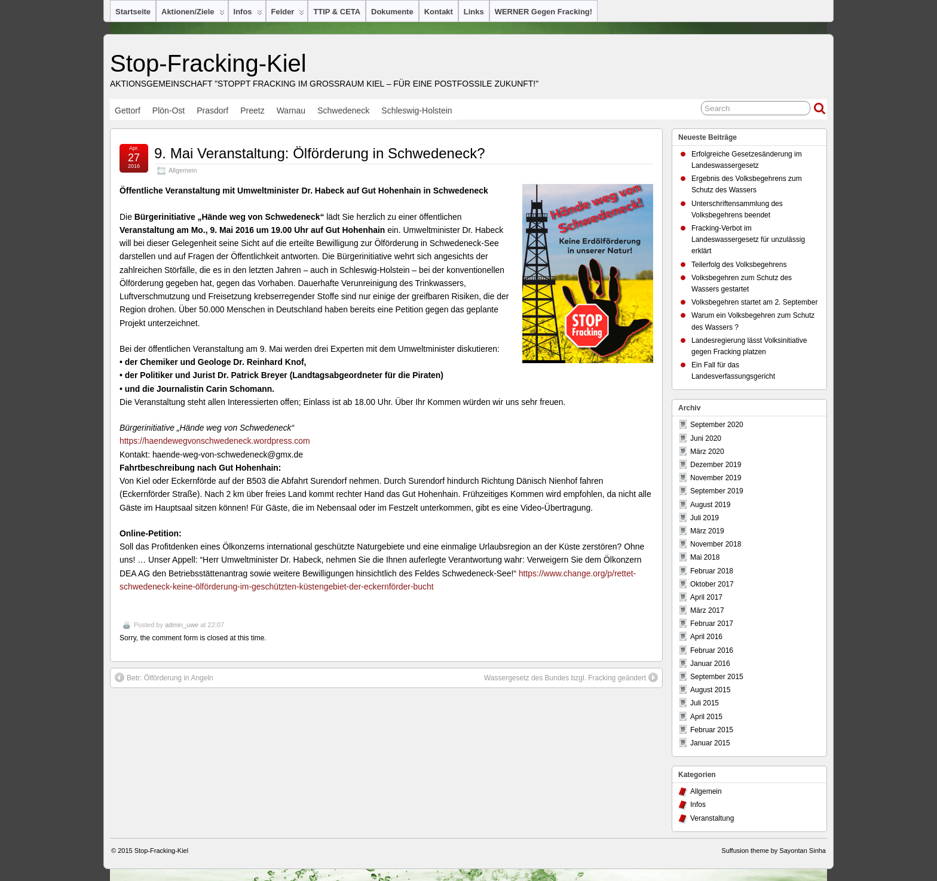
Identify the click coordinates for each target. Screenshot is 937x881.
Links (474, 11)
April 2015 (706, 717)
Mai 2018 (704, 557)
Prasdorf (212, 110)
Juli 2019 (704, 518)
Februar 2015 (711, 730)
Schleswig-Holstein (416, 110)
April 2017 (706, 597)
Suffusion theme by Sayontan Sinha (773, 850)
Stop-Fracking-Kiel (208, 63)
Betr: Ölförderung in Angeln (164, 677)
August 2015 (710, 690)
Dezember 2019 (715, 465)
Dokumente (392, 11)
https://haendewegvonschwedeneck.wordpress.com (215, 441)
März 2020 (707, 451)
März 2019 (707, 531)
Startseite (133, 11)
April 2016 (706, 637)
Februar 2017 (711, 623)
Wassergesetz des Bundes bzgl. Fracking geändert (571, 677)
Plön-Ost (168, 110)
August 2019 (710, 505)
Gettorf (127, 110)
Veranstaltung (712, 818)
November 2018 (715, 544)
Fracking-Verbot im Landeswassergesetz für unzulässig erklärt (748, 239)
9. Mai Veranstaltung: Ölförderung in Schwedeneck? (319, 153)
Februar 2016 (711, 650)
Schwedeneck (343, 110)
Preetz (252, 110)
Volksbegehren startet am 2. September (754, 302)
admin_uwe (181, 624)
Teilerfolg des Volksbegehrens (738, 264)
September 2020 (716, 424)
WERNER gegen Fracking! (543, 11)
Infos (248, 14)
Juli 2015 (704, 703)
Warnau (291, 110)
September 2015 (716, 677)
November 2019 (715, 478)
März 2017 (707, 610)
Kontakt (438, 11)
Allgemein (183, 170)
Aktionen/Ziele (193, 14)
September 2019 (716, 491)
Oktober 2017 (712, 584)
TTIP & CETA (336, 11)
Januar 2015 (710, 743)
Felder (288, 14)
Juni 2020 (705, 438)
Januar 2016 (710, 663)
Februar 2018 (711, 571)
